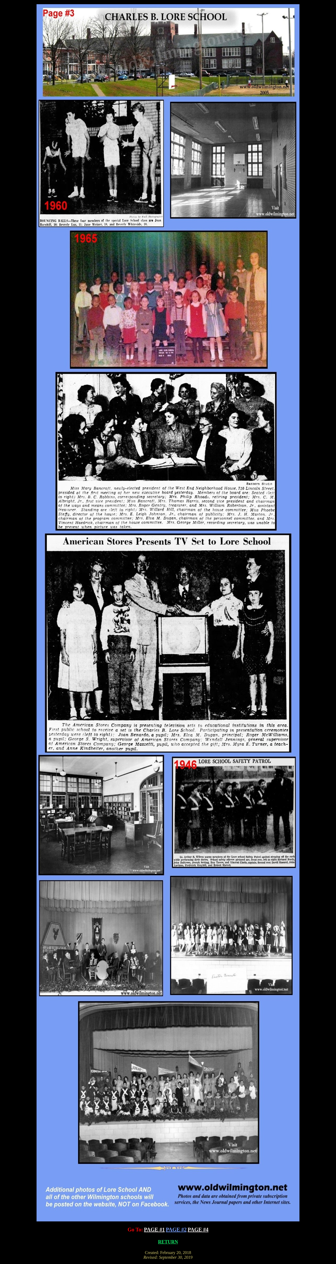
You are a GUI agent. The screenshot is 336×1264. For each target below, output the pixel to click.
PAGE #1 (154, 1229)
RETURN (168, 1242)
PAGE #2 (176, 1229)
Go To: (135, 1229)
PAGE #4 (198, 1229)
